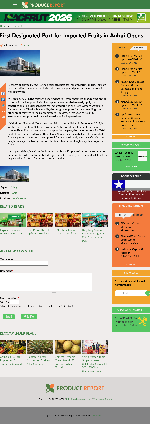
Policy (13, 187)
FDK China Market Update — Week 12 (65, 231)
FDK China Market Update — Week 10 (131, 57)
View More (131, 265)
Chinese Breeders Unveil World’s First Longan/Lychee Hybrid (66, 362)
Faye (26, 45)
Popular (138, 48)
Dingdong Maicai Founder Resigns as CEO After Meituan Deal (93, 235)
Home (3, 26)
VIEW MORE (131, 137)
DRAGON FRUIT (130, 256)
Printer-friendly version (3, 111)
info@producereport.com (78, 399)
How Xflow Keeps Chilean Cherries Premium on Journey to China (131, 194)
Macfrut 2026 (123, 160)
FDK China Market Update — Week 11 (131, 70)
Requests (138, 215)
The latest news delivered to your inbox (130, 282)
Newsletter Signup (102, 399)
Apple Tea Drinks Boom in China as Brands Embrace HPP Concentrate (133, 120)
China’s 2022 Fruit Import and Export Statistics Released (11, 360)
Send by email (3, 117)
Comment (6, 271)
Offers (122, 215)
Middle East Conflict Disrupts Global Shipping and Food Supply (132, 87)
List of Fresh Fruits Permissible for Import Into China (126, 321)
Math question (9, 298)
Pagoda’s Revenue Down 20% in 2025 (11, 231)
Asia (14, 193)
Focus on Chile (131, 176)
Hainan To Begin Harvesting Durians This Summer (38, 360)
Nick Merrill (97, 415)
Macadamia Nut (130, 243)
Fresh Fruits (16, 26)
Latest (122, 48)
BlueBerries (127, 230)
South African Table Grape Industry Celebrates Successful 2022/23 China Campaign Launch (94, 364)
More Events (131, 166)
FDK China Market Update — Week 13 (38, 231)
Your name (6, 259)
